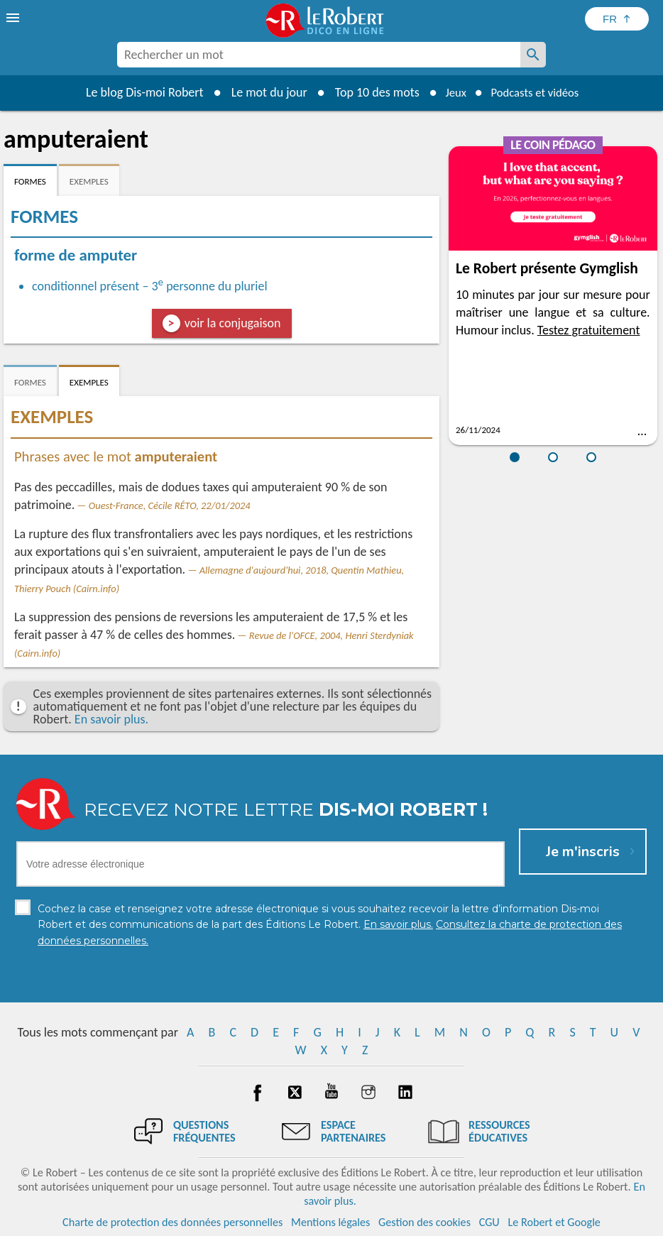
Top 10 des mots (369, 92)
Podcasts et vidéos (537, 92)
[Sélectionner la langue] (617, 19)
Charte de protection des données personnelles (172, 1221)
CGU (489, 1221)
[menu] (14, 18)
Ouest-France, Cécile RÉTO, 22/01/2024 (170, 505)
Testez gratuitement (588, 330)
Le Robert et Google (554, 1221)
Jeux (450, 92)
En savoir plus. (111, 719)
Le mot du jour (262, 92)
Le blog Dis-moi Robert (137, 92)
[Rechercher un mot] (533, 54)
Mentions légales (330, 1221)
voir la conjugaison (233, 323)
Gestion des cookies (424, 1221)
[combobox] (318, 54)
